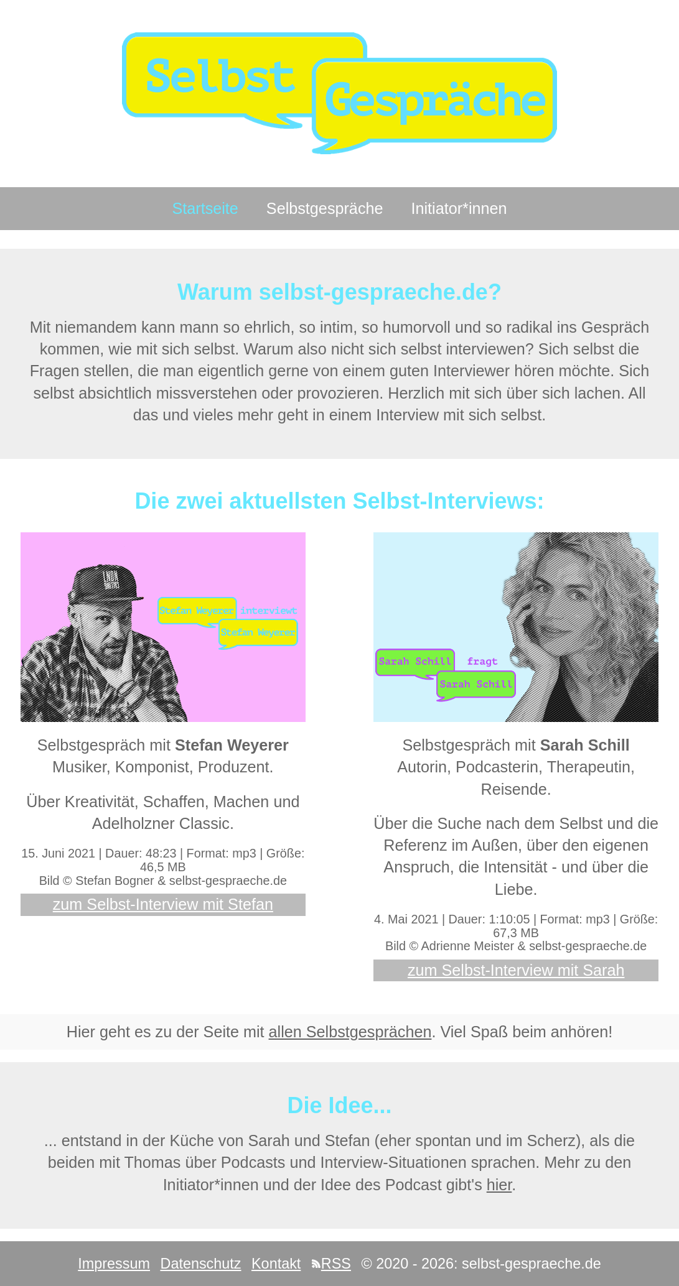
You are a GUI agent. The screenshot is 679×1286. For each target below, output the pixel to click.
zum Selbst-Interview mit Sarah (516, 970)
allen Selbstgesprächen (350, 1031)
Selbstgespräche (324, 208)
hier (499, 1184)
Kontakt (276, 1264)
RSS (331, 1264)
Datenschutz (200, 1264)
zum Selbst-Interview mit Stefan (163, 904)
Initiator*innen (459, 208)
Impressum (114, 1264)
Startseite (205, 208)
